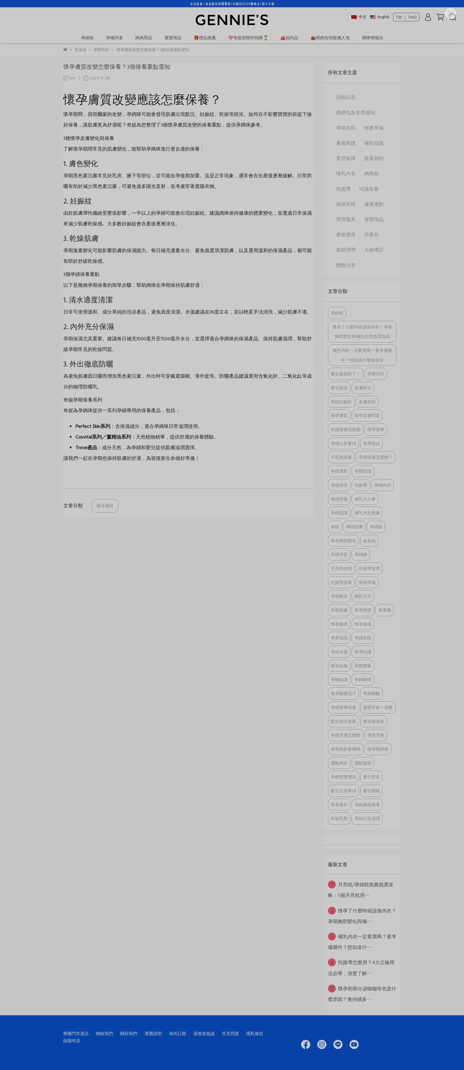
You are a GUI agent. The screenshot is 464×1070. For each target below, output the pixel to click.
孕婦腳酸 (371, 693)
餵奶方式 (362, 596)
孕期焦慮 (339, 610)
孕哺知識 (339, 679)
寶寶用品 (172, 37)
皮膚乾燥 (367, 401)
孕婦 (335, 526)
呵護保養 (369, 189)
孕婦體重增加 (343, 776)
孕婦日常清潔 (367, 818)
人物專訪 (374, 249)
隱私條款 (254, 1033)
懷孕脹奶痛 (377, 749)
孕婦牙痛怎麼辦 (345, 735)
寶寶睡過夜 (373, 721)
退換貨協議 (204, 1033)
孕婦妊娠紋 (341, 401)
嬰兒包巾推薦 (343, 721)
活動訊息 (346, 97)
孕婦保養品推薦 (345, 429)
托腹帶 (343, 189)
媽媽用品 (143, 37)
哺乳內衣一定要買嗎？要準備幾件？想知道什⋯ (362, 942)
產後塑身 (346, 234)
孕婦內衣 (382, 485)
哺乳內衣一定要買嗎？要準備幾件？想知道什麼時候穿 (362, 355)
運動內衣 (339, 763)
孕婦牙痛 (375, 735)
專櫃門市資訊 (76, 1033)
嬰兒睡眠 (371, 790)
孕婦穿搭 (339, 485)
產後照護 (346, 143)
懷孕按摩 (375, 429)
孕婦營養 (339, 499)
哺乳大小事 (365, 499)
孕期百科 (346, 127)
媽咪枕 (371, 173)
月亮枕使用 (341, 568)
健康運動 (374, 204)
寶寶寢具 (346, 219)
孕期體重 (362, 665)
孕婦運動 (339, 471)
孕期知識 (362, 471)
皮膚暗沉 (362, 387)
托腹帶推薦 (341, 582)
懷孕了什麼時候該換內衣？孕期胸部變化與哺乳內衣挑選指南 (362, 332)
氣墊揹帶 (346, 249)
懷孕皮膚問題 (367, 415)
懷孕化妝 (339, 665)
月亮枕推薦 (341, 457)
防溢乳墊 (339, 818)
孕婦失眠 (362, 637)
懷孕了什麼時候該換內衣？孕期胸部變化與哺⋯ (362, 916)
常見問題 (230, 1033)
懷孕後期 (362, 624)
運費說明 (153, 1033)
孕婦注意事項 (343, 443)
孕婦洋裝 (339, 554)
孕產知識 (339, 637)
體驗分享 (346, 265)
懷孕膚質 (105, 505)
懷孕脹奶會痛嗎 (345, 749)
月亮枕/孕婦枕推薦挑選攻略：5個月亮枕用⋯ (360, 890)
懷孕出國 (362, 651)
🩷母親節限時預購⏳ (248, 37)
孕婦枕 (337, 313)
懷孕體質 (362, 610)
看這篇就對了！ (345, 373)
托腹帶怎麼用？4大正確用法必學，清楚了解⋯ (361, 967)
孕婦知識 (339, 512)
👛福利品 (289, 37)
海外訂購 (177, 1033)
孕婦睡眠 (362, 679)
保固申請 (71, 1040)
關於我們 (128, 1033)
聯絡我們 (104, 1033)
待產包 (371, 234)
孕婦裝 (87, 37)
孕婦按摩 (354, 526)
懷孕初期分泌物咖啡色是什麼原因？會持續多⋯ (362, 994)
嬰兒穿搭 (371, 776)
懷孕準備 (367, 582)
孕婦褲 (360, 554)
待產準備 (374, 127)
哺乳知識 (374, 143)
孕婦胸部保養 (367, 804)
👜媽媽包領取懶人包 (330, 37)
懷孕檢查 (339, 624)
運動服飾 (362, 763)
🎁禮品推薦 (205, 37)
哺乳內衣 (346, 173)
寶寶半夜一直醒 (378, 707)
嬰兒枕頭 (339, 387)
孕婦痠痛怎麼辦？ (376, 457)
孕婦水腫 (339, 651)
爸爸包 (369, 540)
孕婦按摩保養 (343, 707)
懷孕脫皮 (371, 443)
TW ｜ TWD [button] (406, 17)
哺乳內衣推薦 (367, 512)
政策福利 (374, 158)
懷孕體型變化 (343, 540)
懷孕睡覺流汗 (343, 693)
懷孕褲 (384, 610)
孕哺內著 (114, 37)
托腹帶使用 (369, 568)
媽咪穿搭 (346, 204)
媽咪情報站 (372, 37)
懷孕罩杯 (339, 804)
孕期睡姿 (339, 596)
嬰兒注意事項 (343, 790)
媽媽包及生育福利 (355, 112)
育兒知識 (346, 158)
